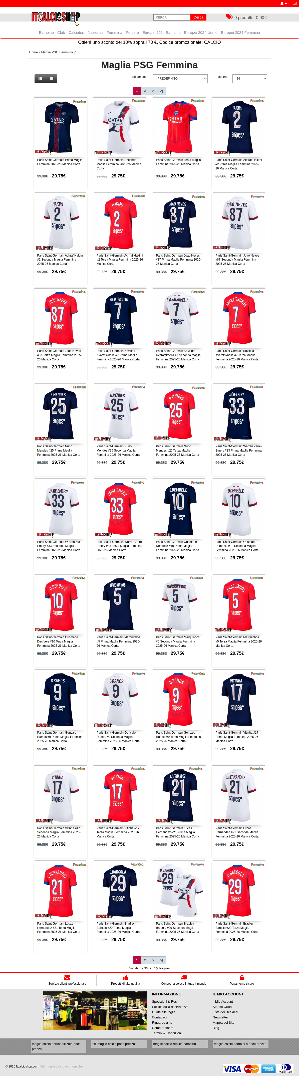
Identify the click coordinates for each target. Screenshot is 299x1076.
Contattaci (159, 1017)
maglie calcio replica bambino (174, 1044)
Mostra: (222, 77)
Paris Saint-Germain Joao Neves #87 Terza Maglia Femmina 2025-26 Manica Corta (59, 355)
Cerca (198, 17)
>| (161, 91)
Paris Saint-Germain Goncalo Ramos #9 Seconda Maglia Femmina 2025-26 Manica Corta (118, 737)
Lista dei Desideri (225, 1012)
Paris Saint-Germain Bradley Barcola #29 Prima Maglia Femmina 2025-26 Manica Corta (118, 928)
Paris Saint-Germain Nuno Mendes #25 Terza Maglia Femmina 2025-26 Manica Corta (177, 451)
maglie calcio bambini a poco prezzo (240, 1044)
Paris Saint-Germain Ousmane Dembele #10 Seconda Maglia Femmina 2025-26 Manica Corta (236, 546)
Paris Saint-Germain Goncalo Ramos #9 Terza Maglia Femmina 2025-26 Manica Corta (178, 737)
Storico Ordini (222, 1007)
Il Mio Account (223, 1001)
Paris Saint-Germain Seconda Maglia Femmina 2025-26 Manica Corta (119, 164)
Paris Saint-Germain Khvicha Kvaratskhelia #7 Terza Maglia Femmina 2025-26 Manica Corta (236, 355)
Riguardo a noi (162, 1022)
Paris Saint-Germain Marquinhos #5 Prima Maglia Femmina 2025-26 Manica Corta (118, 641)
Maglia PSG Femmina (57, 52)
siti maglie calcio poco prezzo (114, 1044)
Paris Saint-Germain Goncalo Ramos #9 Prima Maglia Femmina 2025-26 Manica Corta (60, 737)
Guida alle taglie (163, 1012)
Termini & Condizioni (167, 1033)
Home (33, 52)
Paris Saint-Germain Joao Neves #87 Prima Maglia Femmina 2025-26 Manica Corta (178, 260)
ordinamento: (139, 77)
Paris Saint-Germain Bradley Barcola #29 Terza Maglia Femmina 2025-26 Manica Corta (236, 928)
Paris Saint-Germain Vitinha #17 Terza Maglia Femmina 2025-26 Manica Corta (118, 832)
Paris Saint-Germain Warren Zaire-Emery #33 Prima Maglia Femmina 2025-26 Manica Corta (238, 451)
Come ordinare (163, 1028)
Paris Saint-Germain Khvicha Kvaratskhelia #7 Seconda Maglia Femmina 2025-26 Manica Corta (178, 355)
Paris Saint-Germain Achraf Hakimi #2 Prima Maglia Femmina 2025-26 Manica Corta (238, 164)
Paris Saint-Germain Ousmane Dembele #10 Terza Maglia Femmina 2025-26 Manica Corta (58, 641)
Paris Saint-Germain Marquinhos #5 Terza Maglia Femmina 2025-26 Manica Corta (238, 641)
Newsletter (220, 1017)
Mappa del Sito (223, 1022)
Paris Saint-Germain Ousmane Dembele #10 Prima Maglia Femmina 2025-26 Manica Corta (177, 546)
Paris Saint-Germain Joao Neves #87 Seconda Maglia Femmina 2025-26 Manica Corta (237, 260)
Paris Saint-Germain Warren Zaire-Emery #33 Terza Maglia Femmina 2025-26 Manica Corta (120, 546)
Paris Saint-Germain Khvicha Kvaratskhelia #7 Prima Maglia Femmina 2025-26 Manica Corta (118, 355)
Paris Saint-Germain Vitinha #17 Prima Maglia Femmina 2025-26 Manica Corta (236, 737)
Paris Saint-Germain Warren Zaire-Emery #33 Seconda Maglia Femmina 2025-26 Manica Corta (60, 546)
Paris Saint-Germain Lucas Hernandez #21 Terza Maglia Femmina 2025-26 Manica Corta (58, 928)
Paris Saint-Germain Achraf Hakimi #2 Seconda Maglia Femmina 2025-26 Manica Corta (60, 260)
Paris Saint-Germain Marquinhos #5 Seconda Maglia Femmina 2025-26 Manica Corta (178, 641)
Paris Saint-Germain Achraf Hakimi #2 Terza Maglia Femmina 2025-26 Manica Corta (120, 260)
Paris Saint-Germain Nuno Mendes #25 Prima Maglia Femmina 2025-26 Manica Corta (58, 451)
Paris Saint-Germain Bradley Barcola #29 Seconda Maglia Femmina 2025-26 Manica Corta (177, 928)
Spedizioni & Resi (165, 1001)
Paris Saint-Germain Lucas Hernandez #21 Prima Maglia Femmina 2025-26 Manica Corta (177, 832)
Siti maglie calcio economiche (61, 1066)
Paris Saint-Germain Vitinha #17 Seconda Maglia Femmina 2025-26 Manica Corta (59, 832)
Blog (216, 1028)
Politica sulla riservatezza (170, 1007)
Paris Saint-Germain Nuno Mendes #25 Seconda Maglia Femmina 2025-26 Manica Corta (118, 451)
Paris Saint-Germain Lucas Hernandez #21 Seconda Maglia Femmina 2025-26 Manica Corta (236, 832)
